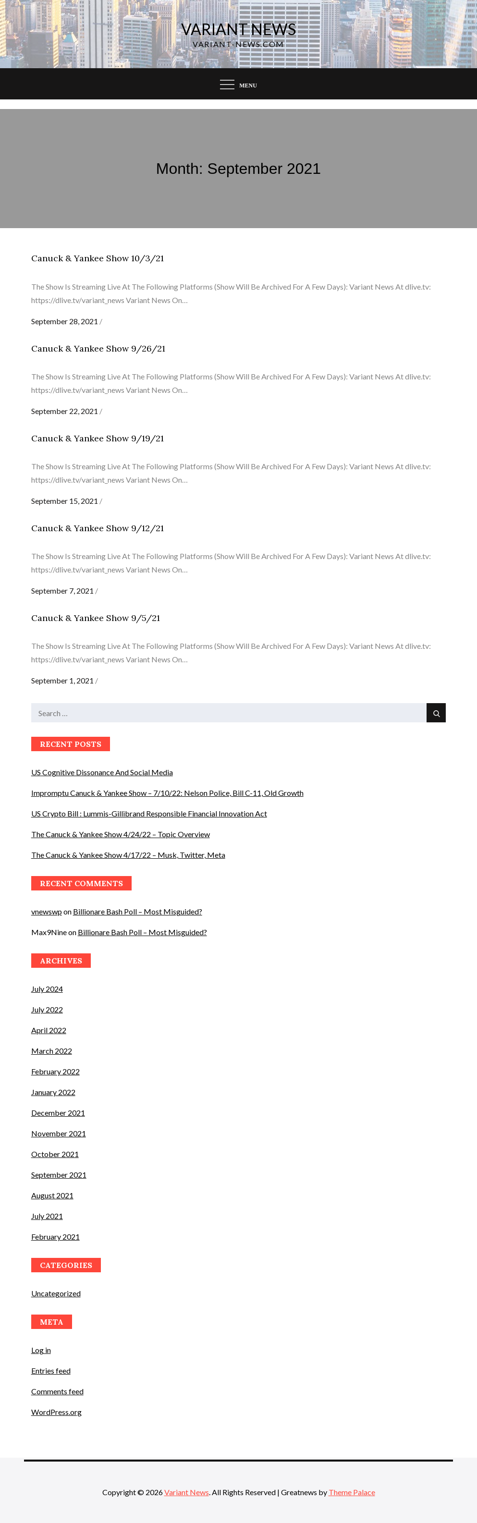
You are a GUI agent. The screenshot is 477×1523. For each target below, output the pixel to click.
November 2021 (58, 1133)
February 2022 (55, 1071)
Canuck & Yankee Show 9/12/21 (97, 528)
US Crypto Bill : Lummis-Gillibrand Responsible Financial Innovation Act (149, 813)
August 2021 (52, 1195)
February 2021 (55, 1236)
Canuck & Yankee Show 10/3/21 (97, 258)
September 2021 (58, 1174)
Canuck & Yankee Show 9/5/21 (95, 617)
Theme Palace (352, 1492)
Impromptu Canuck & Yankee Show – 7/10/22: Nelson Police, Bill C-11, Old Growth (167, 792)
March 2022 (51, 1050)
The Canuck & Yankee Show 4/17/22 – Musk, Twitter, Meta (128, 854)
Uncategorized (56, 1293)
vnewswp (46, 911)
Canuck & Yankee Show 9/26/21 (98, 348)
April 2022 (48, 1030)
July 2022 (47, 1009)
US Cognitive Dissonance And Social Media (102, 772)
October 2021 (55, 1153)
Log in (41, 1349)
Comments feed (57, 1391)
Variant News (238, 29)
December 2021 (58, 1112)
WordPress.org (56, 1411)
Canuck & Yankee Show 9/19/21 (97, 438)
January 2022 (53, 1092)
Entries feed (51, 1370)
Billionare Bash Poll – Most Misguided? (137, 911)
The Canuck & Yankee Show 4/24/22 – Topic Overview (120, 834)
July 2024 (47, 988)
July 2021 (47, 1215)
